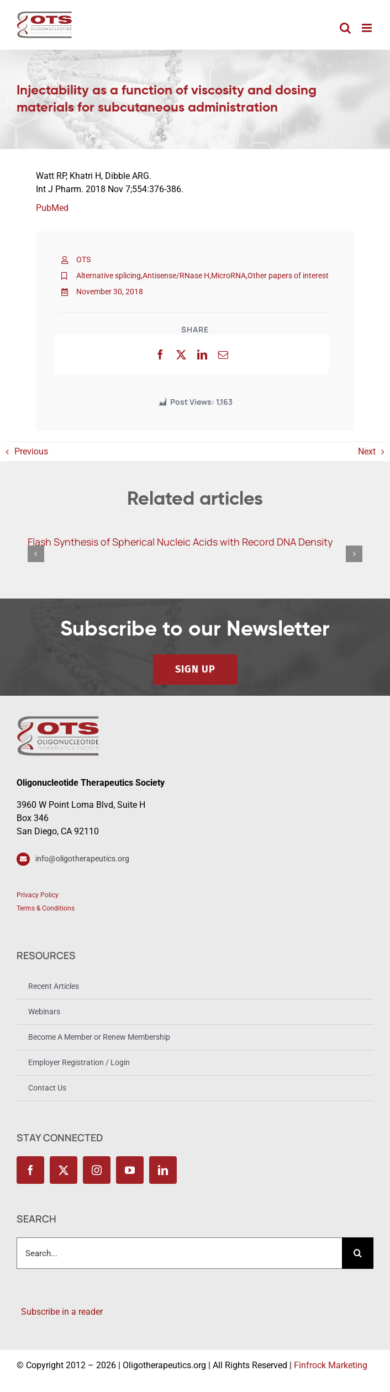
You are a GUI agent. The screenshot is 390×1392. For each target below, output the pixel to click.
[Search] (357, 1253)
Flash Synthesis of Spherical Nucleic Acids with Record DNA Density (180, 541)
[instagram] (96, 1170)
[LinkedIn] (202, 354)
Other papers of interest (288, 275)
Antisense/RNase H (176, 275)
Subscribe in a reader (60, 1311)
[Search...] (179, 1253)
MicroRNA (228, 275)
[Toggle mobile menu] (367, 28)
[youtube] (130, 1170)
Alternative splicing (108, 275)
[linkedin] (163, 1170)
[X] (181, 354)
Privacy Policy (38, 895)
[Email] (223, 354)
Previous (31, 451)
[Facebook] (160, 354)
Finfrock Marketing (330, 1365)
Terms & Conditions (46, 908)
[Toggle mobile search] (345, 28)
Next (367, 451)
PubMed (52, 208)
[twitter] (63, 1170)
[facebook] (30, 1170)
